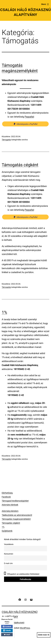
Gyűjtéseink (7, 531)
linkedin (7, 630)
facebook (7, 626)
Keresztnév (8, 554)
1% (4, 312)
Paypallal (29, 116)
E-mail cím (8, 563)
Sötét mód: (43, 634)
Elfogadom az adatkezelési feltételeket (21, 573)
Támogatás (6, 140)
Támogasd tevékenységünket (15, 501)
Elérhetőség (7, 493)
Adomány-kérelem (10, 511)
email (7, 634)
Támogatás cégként (20, 164)
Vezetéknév (9, 544)
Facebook (6, 497)
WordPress (25, 628)
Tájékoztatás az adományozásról (17, 515)
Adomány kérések (10, 505)
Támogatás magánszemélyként (16, 519)
